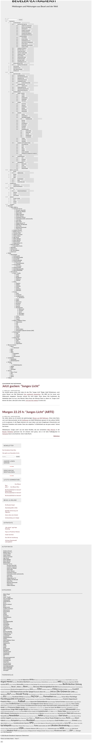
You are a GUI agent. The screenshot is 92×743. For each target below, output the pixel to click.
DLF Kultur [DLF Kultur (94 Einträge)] (13, 694)
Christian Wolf (21, 51)
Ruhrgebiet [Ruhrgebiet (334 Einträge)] (15, 720)
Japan (23, 96)
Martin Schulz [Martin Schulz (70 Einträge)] (68, 711)
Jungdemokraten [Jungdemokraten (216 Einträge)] (5, 709)
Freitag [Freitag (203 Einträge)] (48, 699)
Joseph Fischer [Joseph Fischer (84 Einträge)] (64, 707)
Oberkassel (20, 173)
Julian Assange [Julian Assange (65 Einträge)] (75, 707)
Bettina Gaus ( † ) (21, 49)
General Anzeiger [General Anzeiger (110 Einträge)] (51, 701)
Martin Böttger (21, 57)
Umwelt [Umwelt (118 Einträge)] (76, 725)
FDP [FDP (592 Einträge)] (37, 696)
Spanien (24, 127)
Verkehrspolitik (21, 87)
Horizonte (5, 434)
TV (14, 189)
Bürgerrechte (6, 607)
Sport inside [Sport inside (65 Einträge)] (36, 723)
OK (1, 741)
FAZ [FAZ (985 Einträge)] (33, 696)
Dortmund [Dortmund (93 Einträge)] (33, 694)
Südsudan (24, 111)
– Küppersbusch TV (11, 578)
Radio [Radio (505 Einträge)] (37, 718)
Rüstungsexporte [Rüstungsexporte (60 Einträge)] (37, 720)
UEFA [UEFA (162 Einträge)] (49, 725)
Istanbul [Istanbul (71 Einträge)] (6, 707)
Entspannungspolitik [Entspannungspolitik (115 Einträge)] (66, 694)
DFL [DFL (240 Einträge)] (55, 691)
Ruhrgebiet (20, 179)
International (17, 91)
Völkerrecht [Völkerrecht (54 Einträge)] (46, 728)
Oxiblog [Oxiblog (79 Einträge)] (12, 718)
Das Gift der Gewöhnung (11, 537)
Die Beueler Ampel (10, 505)
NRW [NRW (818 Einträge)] (40, 715)
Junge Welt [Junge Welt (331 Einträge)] (14, 709)
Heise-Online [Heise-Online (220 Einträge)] (75, 703)
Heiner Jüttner (21, 54)
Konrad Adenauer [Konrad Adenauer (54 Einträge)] (16, 711)
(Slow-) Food (16, 198)
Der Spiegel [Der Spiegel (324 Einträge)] (30, 692)
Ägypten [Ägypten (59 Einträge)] (2, 732)
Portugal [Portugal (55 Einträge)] (34, 718)
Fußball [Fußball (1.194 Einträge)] (21, 701)
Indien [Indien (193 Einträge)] (44, 705)
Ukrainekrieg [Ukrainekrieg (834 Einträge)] (63, 725)
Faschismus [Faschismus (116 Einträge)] (28, 696)
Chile (23, 165)
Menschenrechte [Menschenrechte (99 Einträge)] (22, 713)
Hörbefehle (16, 185)
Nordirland (29, 118)
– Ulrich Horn (9, 584)
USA (22, 157)
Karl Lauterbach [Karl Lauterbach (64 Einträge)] (41, 709)
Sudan (23, 108)
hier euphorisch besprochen (32, 394)
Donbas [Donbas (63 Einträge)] (30, 694)
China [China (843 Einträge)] (54, 689)
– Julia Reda (9, 575)
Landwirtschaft (21, 81)
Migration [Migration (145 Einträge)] (41, 713)
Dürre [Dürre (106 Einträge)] (41, 694)
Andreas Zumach (21, 48)
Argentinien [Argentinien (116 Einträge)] (71, 682)
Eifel (18, 180)
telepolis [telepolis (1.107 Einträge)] (8, 725)
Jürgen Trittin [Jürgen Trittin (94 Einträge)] (30, 709)
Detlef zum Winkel (26, 27)
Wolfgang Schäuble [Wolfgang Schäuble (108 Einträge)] (41, 730)
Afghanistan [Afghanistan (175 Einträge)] (26, 679)
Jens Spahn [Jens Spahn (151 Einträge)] (51, 707)
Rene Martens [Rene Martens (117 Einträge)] (62, 718)
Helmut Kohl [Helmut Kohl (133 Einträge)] (4, 705)
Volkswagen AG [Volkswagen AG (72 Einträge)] (41, 728)
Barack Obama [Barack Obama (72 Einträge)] (48, 684)
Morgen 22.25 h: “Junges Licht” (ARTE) (28, 412)
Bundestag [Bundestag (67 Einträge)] (2, 689)
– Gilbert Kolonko (10, 585)
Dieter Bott (25, 28)
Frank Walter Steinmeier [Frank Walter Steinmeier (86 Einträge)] (29, 699)
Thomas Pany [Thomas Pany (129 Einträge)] (22, 725)
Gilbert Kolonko (26, 30)
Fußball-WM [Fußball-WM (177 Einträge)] (33, 701)
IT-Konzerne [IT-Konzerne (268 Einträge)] (11, 707)
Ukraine (24, 139)
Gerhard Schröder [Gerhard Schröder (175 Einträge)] (60, 701)
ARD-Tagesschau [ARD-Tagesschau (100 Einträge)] (65, 682)
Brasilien (24, 164)
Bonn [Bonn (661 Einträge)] (25, 686)
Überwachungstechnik (9, 657)
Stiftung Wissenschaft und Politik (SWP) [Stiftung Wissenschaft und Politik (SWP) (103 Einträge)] (53, 723)
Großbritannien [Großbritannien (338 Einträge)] (14, 704)
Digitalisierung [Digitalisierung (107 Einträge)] (4, 694)
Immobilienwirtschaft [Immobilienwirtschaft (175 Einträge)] (31, 705)
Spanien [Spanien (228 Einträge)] (26, 723)
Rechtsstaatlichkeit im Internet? (13, 490)
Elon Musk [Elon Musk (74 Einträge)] (48, 694)
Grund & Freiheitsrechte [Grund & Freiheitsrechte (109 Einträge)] (25, 703)
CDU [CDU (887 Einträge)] (39, 689)
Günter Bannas (26, 31)
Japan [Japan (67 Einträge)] (44, 707)
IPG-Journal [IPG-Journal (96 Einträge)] (71, 705)
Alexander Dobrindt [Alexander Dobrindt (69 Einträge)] (45, 679)
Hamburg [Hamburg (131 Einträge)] (50, 703)
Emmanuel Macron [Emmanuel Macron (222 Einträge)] (55, 694)
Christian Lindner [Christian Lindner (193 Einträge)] (62, 689)
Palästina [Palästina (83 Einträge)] (16, 718)
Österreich (24, 123)
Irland (23, 120)
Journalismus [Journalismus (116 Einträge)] (70, 707)
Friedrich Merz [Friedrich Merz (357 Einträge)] (6, 701)
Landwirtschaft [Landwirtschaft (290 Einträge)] (43, 711)
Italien (23, 121)
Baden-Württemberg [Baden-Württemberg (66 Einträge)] (42, 684)
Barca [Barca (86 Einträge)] (53, 684)
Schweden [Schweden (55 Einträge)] (70, 720)
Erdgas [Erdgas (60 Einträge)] (72, 694)
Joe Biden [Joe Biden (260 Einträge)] (58, 707)
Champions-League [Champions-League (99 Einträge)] (46, 689)
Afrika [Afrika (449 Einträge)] (31, 679)
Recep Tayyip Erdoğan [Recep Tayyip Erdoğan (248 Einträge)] (52, 718)
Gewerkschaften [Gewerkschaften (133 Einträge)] (69, 701)
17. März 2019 (6, 390)
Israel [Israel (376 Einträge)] (2, 707)
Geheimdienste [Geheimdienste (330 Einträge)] (42, 701)
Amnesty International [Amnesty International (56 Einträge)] (62, 679)
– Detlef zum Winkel (11, 568)
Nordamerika (20, 156)
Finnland (28, 132)
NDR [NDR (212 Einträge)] (72, 713)
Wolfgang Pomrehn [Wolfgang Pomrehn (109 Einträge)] (32, 730)
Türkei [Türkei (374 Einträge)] (36, 725)
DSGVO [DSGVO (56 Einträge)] (38, 694)
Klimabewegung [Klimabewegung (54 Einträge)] (57, 709)
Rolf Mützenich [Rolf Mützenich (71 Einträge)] (8, 720)
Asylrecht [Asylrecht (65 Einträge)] (10, 684)
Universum (6, 661)
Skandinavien (25, 129)
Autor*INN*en (16, 22)
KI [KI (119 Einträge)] (54, 709)
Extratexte (6, 616)
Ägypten (24, 103)
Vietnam (24, 100)
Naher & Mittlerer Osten (23, 142)
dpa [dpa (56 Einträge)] (36, 694)
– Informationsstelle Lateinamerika (15, 574)
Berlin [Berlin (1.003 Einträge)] (65, 684)
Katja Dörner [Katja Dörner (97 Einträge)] (50, 709)
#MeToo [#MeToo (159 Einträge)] (9, 679)
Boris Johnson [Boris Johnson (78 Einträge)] (30, 686)
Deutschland (16, 73)
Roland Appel (20, 60)
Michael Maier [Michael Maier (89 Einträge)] (32, 713)
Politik (11, 72)
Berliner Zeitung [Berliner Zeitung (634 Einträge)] (75, 684)
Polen (23, 114)
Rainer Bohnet (21, 58)
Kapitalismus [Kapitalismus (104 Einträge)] (36, 709)
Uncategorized (7, 660)
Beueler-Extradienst (10, 735)
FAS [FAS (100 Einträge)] (24, 696)
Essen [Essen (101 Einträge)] (2, 696)
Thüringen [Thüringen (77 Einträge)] (27, 725)
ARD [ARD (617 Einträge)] (59, 681)
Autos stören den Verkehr (11, 515)
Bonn (14, 174)
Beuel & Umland (14, 170)
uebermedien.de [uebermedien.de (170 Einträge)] (43, 725)
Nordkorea (25, 97)
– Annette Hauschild (11, 565)
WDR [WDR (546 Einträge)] (62, 728)
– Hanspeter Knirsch (11, 572)
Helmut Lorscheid (22, 52)
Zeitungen (16, 195)
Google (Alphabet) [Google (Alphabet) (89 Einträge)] (77, 701)
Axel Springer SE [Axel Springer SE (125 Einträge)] (35, 684)
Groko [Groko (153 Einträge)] (7, 703)
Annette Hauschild (27, 25)
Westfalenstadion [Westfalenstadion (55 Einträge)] (66, 728)
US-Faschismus (7, 663)
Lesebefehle (13, 183)
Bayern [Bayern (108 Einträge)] (60, 684)
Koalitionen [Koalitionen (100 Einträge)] (78, 709)
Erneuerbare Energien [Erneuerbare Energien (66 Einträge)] (77, 694)
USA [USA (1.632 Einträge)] (21, 728)
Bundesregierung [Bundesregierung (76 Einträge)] (79, 686)
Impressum (16, 70)
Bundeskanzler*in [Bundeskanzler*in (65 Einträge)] (73, 686)
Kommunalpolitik (22, 79)
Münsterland (21, 182)
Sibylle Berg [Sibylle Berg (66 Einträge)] (80, 720)
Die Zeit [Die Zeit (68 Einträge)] (76, 691)
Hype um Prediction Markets (12, 531)
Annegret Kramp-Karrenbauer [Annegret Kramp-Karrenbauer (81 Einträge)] (35, 682)
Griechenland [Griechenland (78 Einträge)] (3, 703)
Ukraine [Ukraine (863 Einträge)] (54, 725)
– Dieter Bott (9, 569)
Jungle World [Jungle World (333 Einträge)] (23, 709)
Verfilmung (25, 420)
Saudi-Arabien (25, 151)
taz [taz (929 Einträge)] (2, 725)
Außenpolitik (21, 75)
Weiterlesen (56, 436)
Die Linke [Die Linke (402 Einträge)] (71, 692)
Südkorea (24, 99)
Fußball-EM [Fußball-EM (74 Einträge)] (27, 701)
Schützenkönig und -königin (12, 518)
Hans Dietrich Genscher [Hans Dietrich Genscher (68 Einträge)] (57, 703)
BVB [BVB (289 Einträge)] (31, 689)
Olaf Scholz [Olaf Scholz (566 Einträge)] (63, 715)
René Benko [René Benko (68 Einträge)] (73, 718)
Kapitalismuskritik (7, 628)
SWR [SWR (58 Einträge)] (63, 723)
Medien (12, 188)
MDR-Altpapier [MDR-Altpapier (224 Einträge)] (5, 713)
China (23, 94)
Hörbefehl (5, 623)
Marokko (24, 106)
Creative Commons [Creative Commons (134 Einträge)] (5, 691)
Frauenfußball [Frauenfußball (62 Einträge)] (37, 699)
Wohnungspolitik (7, 669)
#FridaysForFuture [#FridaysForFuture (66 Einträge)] (4, 679)
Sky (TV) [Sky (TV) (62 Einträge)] (9, 723)
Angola (24, 105)
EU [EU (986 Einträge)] (4, 696)
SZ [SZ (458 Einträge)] (70, 723)
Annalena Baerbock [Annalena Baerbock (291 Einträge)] (23, 682)
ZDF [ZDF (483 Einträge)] (71, 730)
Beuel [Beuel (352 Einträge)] (13, 687)
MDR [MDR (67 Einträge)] (78, 711)
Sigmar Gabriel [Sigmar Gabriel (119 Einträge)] (4, 723)
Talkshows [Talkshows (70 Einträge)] (75, 723)
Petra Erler (24, 43)
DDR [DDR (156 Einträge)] (24, 691)
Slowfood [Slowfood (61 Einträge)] (11, 723)
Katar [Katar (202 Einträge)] (46, 709)
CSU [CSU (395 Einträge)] (11, 692)
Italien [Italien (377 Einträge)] (18, 707)
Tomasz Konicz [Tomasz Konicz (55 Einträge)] (31, 725)
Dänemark (28, 130)
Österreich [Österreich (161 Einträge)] (9, 732)
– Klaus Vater (9, 576)
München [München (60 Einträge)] (55, 713)
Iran (23, 145)
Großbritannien (26, 117)
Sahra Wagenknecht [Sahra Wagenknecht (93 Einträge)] (51, 720)
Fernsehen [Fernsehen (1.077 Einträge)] (48, 696)
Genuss (12, 197)
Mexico (23, 161)
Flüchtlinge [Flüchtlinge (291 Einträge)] (73, 697)
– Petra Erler (9, 581)
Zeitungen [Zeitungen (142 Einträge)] (78, 730)
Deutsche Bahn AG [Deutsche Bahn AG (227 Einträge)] (39, 691)
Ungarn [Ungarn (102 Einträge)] (6, 728)
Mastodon (16, 66)
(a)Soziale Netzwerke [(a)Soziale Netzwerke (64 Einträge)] (14, 679)
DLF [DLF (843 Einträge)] (9, 694)
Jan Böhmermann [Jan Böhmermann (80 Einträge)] (32, 707)
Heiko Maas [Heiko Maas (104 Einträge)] (68, 703)
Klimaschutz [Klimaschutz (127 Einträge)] (63, 709)
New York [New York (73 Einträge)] (21, 715)
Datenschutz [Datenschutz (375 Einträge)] (18, 692)
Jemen (23, 150)
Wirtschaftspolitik (22, 90)
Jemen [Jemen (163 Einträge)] (46, 707)
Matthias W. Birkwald (27, 42)
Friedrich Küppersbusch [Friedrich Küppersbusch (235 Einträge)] (70, 699)
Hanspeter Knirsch (26, 33)
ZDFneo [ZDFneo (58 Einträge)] (74, 730)
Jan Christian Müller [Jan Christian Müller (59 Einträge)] (39, 707)
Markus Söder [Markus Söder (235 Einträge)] (62, 711)
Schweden (28, 136)
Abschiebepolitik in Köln (11, 508)
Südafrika (24, 109)
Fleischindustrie (26, 82)
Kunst (14, 201)
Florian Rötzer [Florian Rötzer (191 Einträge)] (65, 696)
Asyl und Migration (8, 598)
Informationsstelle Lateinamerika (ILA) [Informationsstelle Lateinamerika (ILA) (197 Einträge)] (57, 705)
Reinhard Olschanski (27, 45)
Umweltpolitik (21, 84)
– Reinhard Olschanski (11, 582)
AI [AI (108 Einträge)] (34, 679)
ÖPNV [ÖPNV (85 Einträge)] (4, 732)
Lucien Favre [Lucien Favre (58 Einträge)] (56, 711)
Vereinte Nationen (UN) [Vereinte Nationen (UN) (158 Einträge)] (32, 728)
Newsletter (6, 641)
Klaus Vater (25, 39)
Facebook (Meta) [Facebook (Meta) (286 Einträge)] (17, 697)
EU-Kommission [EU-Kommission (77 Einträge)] (9, 696)
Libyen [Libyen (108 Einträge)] (52, 711)
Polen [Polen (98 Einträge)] (28, 718)
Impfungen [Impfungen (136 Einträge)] (40, 705)
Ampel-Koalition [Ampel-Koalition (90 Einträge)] (69, 679)
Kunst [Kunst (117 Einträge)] (22, 711)
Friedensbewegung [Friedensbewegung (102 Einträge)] (54, 699)
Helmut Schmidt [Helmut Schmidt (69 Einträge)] (9, 705)
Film (14, 200)
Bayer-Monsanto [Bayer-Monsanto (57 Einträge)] (56, 684)
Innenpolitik (20, 78)
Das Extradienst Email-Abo (9, 450)
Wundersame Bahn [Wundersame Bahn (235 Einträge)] (60, 730)
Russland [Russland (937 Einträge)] (30, 720)
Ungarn (24, 141)
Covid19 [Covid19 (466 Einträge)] (75, 689)
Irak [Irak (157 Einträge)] (75, 705)
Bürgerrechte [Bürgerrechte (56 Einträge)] (35, 689)
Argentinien (25, 168)
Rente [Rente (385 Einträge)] (68, 718)
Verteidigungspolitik (23, 88)
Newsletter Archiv (22, 64)
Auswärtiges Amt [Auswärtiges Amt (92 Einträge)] (27, 684)
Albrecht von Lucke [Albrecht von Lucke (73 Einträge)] (38, 679)
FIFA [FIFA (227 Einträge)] (55, 696)
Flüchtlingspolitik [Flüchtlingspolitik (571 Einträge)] (7, 699)
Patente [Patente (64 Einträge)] (19, 718)
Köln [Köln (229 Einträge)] (25, 711)
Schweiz (24, 126)
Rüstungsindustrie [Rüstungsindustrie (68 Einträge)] (43, 720)
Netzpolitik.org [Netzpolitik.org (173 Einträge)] (5, 716)
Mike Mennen (51, 429)
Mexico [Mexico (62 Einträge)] (28, 713)
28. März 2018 (6, 416)
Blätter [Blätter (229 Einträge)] (19, 687)
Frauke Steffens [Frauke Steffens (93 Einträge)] (42, 699)
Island (27, 133)
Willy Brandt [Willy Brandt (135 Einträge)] (75, 728)
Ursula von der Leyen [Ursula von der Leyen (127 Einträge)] (14, 728)
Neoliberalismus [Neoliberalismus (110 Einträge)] (77, 713)
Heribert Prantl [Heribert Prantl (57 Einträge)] (15, 705)
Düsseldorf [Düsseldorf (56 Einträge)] (44, 694)
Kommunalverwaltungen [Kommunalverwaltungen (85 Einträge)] (9, 711)
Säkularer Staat (7, 651)
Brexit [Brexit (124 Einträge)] (59, 686)
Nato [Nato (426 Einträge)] (68, 713)
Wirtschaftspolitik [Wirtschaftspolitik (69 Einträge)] (4, 730)
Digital (15, 192)
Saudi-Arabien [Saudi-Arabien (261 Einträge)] (59, 720)
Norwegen (28, 135)
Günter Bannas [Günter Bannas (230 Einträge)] (43, 703)
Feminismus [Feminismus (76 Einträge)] (41, 696)
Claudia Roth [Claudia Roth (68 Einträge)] (70, 689)
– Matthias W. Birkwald (12, 579)
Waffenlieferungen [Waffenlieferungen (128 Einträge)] (52, 728)
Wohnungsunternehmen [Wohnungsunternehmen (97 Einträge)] (23, 730)
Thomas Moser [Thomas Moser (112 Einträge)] (15, 725)
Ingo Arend (20, 55)
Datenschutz (16, 67)
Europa (19, 112)
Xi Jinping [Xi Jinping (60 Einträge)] (67, 730)
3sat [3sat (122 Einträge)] (19, 679)
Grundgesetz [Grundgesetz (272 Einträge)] (35, 704)
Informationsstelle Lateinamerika (24, 218)
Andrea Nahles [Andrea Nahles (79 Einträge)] (75, 679)
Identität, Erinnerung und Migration (11, 511)
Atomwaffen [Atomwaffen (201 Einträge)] (20, 684)
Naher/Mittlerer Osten (9, 640)
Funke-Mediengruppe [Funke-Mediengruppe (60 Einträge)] (14, 701)
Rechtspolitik (6, 648)
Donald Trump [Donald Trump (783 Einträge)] (22, 694)
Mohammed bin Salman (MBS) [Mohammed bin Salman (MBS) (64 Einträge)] (49, 713)
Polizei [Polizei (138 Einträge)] (30, 718)
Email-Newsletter (18, 63)
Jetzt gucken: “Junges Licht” (21, 386)
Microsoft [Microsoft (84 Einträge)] (37, 713)
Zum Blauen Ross (14, 487)
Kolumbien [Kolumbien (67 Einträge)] (2, 711)
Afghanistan (25, 144)
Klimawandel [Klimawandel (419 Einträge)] (70, 709)
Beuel (14, 171)
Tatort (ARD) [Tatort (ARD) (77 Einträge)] (80, 723)
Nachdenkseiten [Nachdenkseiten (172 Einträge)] (62, 713)
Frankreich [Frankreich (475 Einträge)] (21, 699)
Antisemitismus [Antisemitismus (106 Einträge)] (44, 682)
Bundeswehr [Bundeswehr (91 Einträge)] (26, 689)
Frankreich (24, 115)
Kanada (24, 159)
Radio (14, 194)
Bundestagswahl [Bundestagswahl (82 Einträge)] (7, 689)
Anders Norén (10, 738)
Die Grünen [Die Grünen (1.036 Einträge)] (62, 691)
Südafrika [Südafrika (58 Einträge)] (72, 723)
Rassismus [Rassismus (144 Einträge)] (42, 718)
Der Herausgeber (17, 69)
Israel (23, 148)
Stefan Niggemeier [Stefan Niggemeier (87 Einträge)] (41, 723)
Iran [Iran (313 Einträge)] (77, 705)
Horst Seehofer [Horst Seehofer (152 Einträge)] (21, 705)
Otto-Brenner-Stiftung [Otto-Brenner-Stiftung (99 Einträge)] (76, 715)
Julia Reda (24, 37)
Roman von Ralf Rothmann (40, 418)
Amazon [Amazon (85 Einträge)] (56, 679)
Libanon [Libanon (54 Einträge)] (49, 711)
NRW (14, 177)
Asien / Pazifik (21, 93)
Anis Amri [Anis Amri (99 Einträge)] (15, 682)
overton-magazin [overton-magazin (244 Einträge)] (6, 718)
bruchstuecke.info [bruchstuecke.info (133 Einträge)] (65, 686)
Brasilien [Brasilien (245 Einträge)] (55, 687)
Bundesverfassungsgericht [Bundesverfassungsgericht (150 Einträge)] (17, 689)
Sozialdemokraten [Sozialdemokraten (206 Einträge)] (19, 723)
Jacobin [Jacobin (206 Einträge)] (22, 707)
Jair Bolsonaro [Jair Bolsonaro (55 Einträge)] (27, 707)
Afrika (19, 102)
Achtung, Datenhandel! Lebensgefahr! (11, 541)
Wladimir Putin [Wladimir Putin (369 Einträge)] (12, 730)
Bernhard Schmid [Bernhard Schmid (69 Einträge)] (3, 686)
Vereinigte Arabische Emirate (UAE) (25, 330)
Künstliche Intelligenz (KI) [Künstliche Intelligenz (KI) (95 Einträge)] (32, 711)
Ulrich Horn (25, 46)
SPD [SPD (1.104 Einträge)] (31, 722)
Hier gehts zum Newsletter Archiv (10, 453)
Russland (24, 124)
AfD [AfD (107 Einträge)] (21, 679)
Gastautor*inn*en (22, 24)
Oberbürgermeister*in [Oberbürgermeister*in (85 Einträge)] (54, 715)
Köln (14, 176)
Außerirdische (6, 601)
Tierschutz (24, 85)
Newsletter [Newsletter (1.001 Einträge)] (14, 715)
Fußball (12, 204)
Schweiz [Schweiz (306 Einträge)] (74, 720)
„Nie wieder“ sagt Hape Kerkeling (11, 528)
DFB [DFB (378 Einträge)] (51, 692)
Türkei (23, 138)
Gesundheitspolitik (22, 76)
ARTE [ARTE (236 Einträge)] (7, 684)
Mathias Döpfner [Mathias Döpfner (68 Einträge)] (74, 711)
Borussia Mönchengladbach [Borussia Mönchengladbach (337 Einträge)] (42, 687)
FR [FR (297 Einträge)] (15, 699)
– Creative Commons (11, 566)
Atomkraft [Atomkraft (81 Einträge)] (14, 684)
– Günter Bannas (10, 571)
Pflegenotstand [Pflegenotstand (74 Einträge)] (23, 718)
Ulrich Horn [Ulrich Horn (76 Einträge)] (72, 725)
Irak (23, 147)
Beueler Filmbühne (7, 431)
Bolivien (24, 167)
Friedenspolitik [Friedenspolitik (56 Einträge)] (60, 699)
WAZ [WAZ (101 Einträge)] (58, 728)
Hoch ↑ (17, 738)
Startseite (12, 21)
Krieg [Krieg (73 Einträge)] (20, 711)
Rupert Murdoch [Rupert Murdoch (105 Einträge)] (22, 720)
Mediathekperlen (17, 186)
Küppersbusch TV (26, 40)
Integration (6, 626)
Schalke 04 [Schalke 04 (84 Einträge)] (66, 720)
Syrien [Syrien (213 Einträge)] (66, 723)
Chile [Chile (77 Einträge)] (51, 689)
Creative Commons (8, 608)
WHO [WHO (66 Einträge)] (71, 728)
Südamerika (20, 162)
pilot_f (6, 487)
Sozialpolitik (6, 653)
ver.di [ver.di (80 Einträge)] (25, 728)
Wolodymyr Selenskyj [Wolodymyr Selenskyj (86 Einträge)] (50, 730)
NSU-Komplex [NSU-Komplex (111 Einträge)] (46, 715)
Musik (14, 203)
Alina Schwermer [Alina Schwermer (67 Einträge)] (52, 679)
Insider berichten (9, 534)
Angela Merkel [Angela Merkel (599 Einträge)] (6, 681)
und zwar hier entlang (32, 400)
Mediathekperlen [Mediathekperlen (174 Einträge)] (14, 713)
